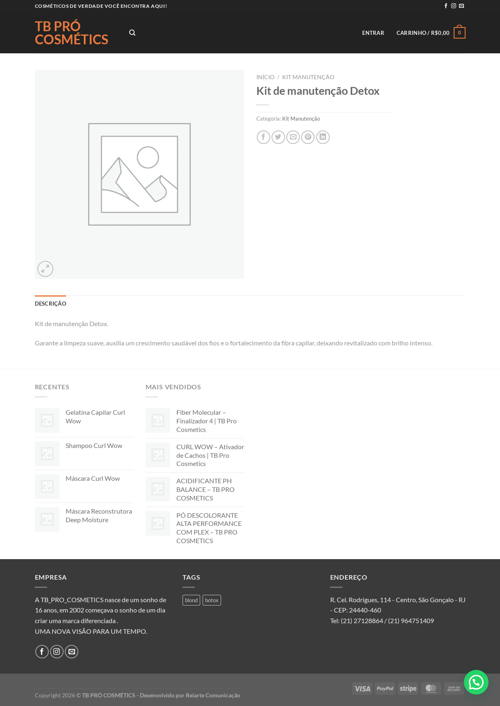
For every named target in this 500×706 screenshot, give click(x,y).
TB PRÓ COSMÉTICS (71, 33)
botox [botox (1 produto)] (212, 600)
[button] (476, 682)
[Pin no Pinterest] (308, 137)
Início (265, 77)
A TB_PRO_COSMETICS (69, 599)
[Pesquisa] (132, 33)
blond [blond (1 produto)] (191, 600)
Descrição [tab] (50, 303)
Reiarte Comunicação (213, 695)
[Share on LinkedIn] (323, 137)
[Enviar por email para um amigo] (293, 137)
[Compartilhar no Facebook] (263, 137)
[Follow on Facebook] (445, 6)
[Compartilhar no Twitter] (278, 137)
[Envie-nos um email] (461, 6)
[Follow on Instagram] (453, 6)
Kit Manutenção (308, 77)
